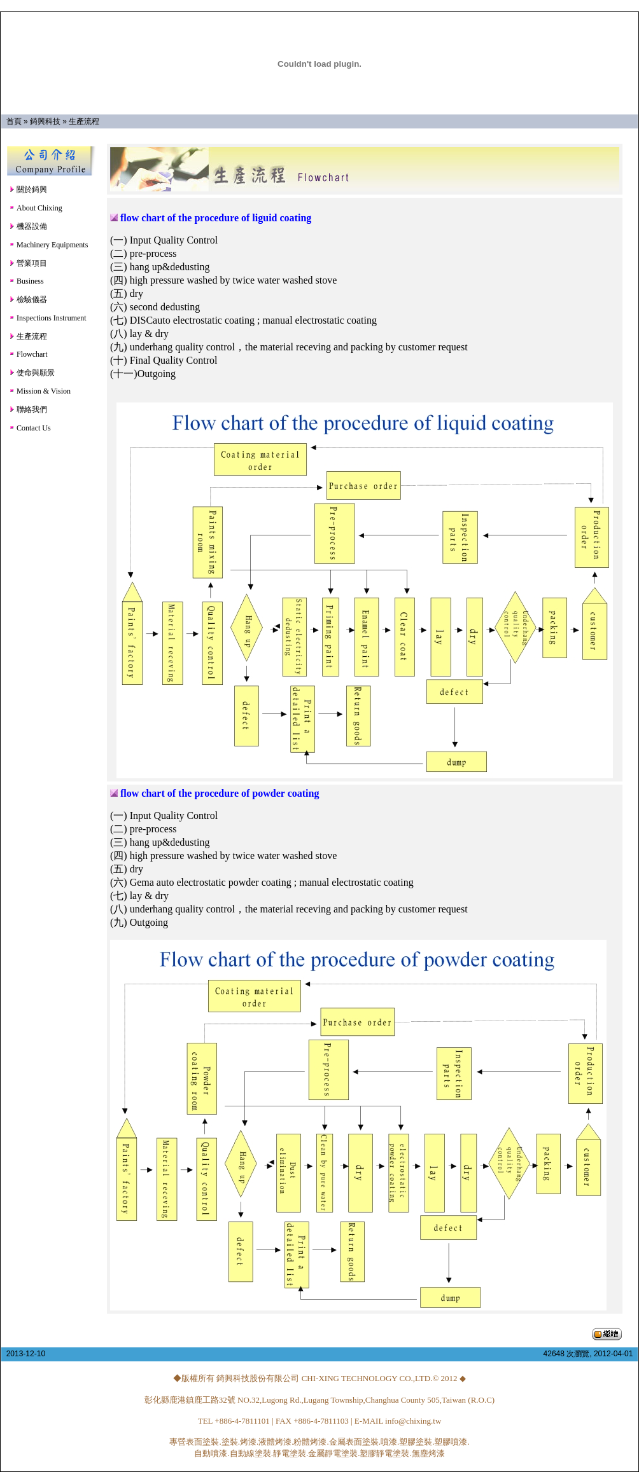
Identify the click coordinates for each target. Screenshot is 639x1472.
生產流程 (84, 121)
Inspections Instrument (48, 317)
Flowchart (28, 354)
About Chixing (35, 207)
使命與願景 (32, 372)
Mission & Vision (40, 391)
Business (26, 281)
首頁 (14, 121)
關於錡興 (28, 189)
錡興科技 (45, 121)
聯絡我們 (28, 409)
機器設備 (28, 226)
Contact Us (30, 427)
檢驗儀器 (28, 299)
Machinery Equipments (48, 244)
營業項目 (28, 263)
